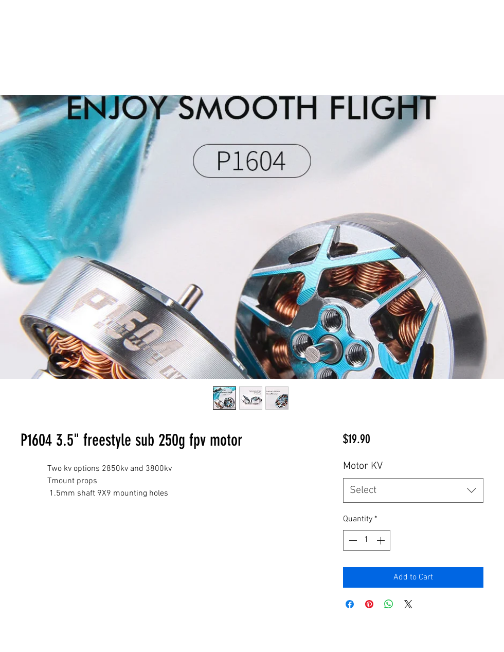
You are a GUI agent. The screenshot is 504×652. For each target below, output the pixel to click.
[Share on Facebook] (350, 604)
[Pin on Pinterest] (369, 604)
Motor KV (363, 466)
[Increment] (381, 540)
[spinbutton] (366, 540)
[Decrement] (352, 540)
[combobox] (413, 490)
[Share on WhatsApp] (389, 604)
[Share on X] (408, 604)
